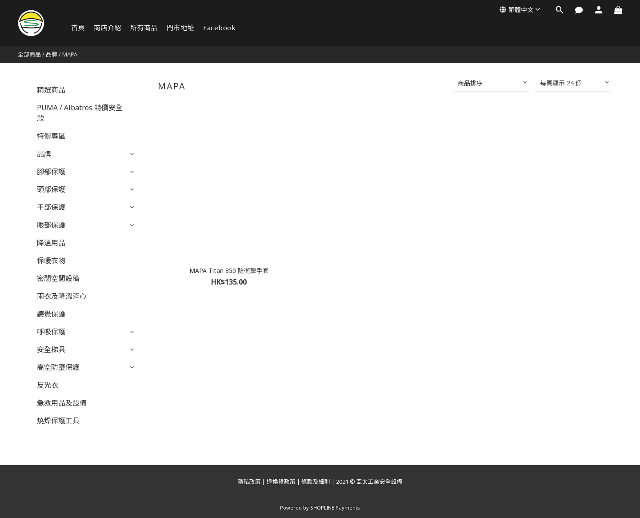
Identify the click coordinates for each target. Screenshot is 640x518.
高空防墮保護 (58, 367)
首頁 (78, 27)
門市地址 (180, 27)
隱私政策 (248, 482)
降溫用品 (51, 243)
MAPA (69, 54)
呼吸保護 (51, 332)
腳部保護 (51, 172)
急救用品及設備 (62, 403)
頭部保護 (51, 189)
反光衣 (47, 385)
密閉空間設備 (58, 278)
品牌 (51, 54)
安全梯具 (51, 349)
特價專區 (51, 136)
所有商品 (144, 27)
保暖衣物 (51, 260)
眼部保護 (51, 225)
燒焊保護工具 (58, 421)
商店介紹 (107, 27)
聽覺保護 (51, 314)
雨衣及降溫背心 (62, 296)
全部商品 (29, 54)
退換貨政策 (280, 482)
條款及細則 (315, 482)
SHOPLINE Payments (335, 507)
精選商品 (51, 90)
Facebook (219, 27)
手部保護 (51, 207)
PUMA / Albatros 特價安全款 (80, 113)
